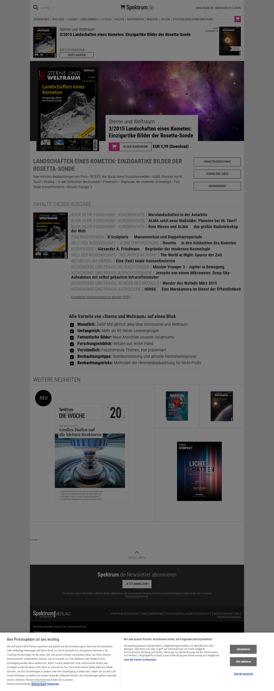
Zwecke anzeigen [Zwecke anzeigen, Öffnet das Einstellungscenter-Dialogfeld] (243, 676)
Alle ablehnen (243, 664)
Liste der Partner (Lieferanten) (140, 662)
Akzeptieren (243, 652)
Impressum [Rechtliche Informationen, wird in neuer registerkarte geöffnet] (53, 687)
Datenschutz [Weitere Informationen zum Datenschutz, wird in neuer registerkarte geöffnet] (39, 687)
